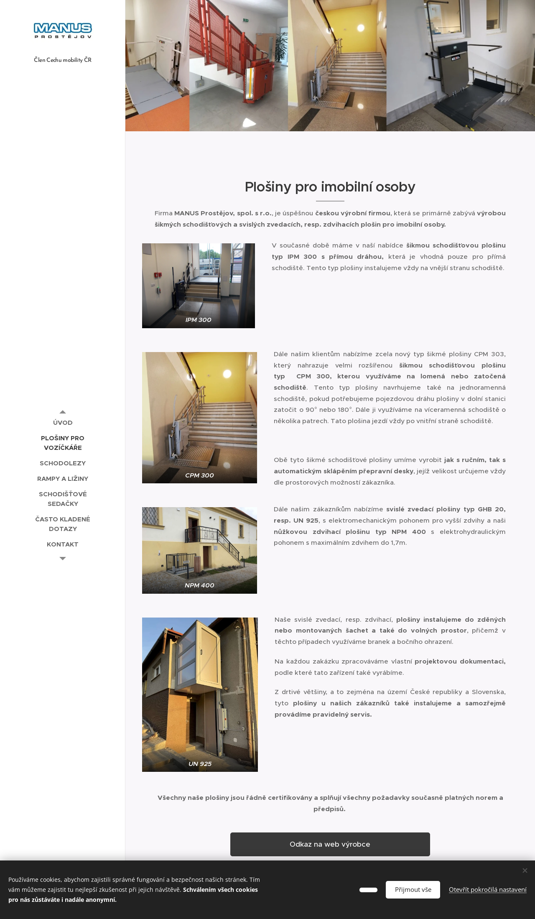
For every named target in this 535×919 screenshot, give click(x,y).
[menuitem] (63, 422)
